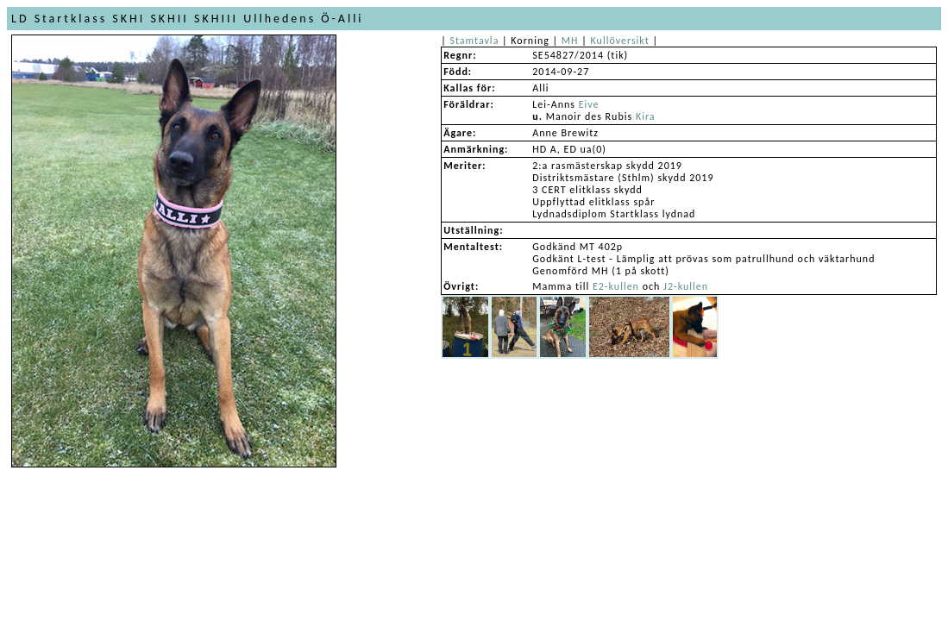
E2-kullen (616, 286)
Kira (646, 116)
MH (570, 40)
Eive (589, 104)
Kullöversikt (620, 40)
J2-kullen (685, 286)
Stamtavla (474, 40)
